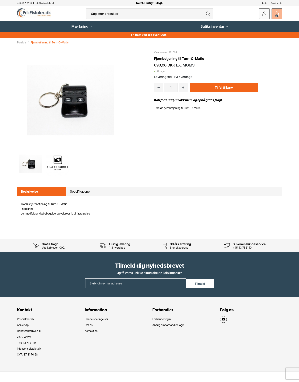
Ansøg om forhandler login (168, 327)
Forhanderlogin (161, 322)
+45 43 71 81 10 (242, 250)
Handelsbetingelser (96, 322)
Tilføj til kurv (224, 90)
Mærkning (81, 29)
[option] (30, 167)
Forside (21, 45)
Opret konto (276, 3)
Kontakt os (91, 333)
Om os (88, 327)
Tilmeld (200, 286)
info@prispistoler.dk (29, 351)
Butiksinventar (213, 29)
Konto (264, 3)
